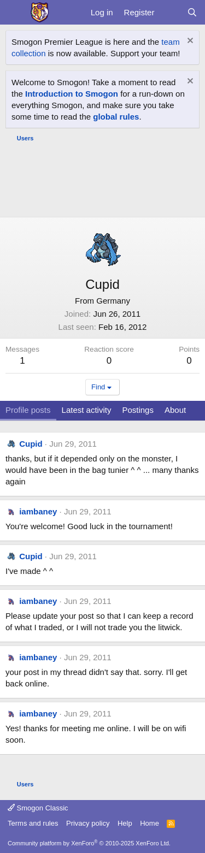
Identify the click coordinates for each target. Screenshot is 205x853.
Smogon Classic (38, 808)
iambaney (38, 511)
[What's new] (170, 12)
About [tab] (175, 409)
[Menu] (15, 12)
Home (149, 823)
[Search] (192, 12)
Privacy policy (87, 823)
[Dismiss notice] (189, 42)
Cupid (31, 443)
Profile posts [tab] (28, 409)
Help (125, 823)
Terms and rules (33, 823)
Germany (113, 300)
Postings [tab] (138, 409)
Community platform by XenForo (89, 843)
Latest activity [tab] (87, 409)
